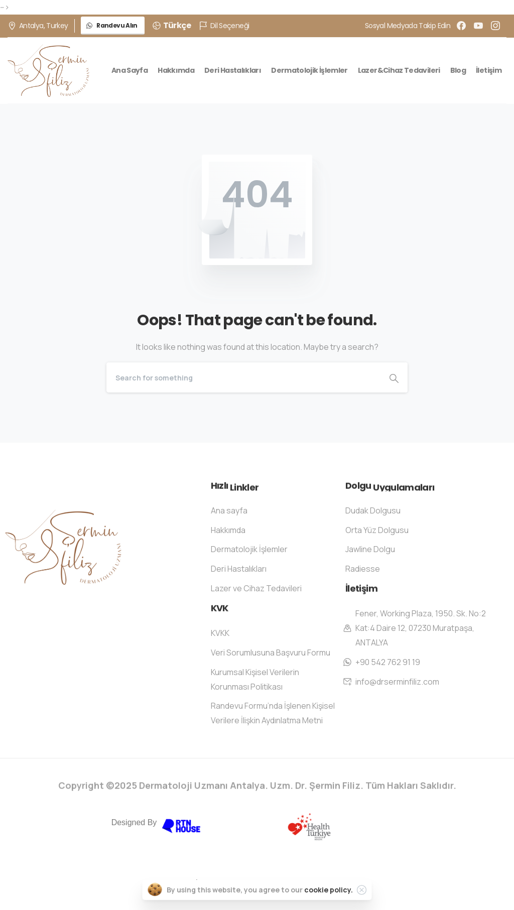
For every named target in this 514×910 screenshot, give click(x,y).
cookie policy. (328, 889)
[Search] (243, 377)
